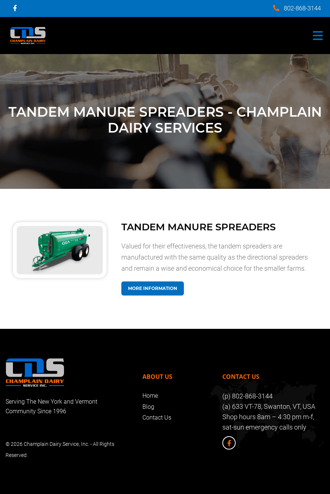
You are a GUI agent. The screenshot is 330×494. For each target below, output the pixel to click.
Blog (148, 406)
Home (150, 395)
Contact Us (156, 417)
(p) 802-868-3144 (247, 396)
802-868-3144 (302, 8)
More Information (152, 288)
